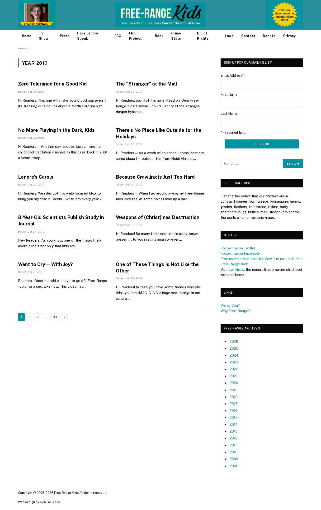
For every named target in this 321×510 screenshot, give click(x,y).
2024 (234, 355)
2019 (233, 390)
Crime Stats (176, 35)
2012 (233, 438)
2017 (234, 404)
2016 (233, 411)
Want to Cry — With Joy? (45, 264)
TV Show (43, 35)
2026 (234, 341)
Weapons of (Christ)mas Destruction (157, 217)
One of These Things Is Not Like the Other (157, 268)
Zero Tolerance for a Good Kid (52, 84)
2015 (234, 417)
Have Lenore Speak (87, 35)
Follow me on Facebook (240, 253)
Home (26, 36)
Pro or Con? (230, 305)
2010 (233, 452)
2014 (234, 424)
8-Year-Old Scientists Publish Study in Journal (61, 220)
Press (65, 36)
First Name (229, 94)
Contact (248, 36)
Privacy (289, 36)
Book (159, 36)
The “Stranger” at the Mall (146, 84)
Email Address (232, 75)
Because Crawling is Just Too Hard (155, 177)
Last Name (229, 113)
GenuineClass (50, 502)
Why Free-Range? (235, 311)
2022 (234, 369)
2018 (234, 397)
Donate (269, 36)
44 (55, 317)
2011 (233, 445)
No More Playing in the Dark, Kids (56, 130)
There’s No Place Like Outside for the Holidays (158, 133)
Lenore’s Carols (35, 177)
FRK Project (135, 35)
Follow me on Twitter (238, 248)
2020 (234, 383)
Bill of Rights (202, 35)
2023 (234, 362)
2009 (234, 459)
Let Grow (236, 269)
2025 (234, 348)
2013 (234, 431)
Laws (229, 36)
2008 (234, 466)
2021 (233, 376)
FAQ (117, 36)
